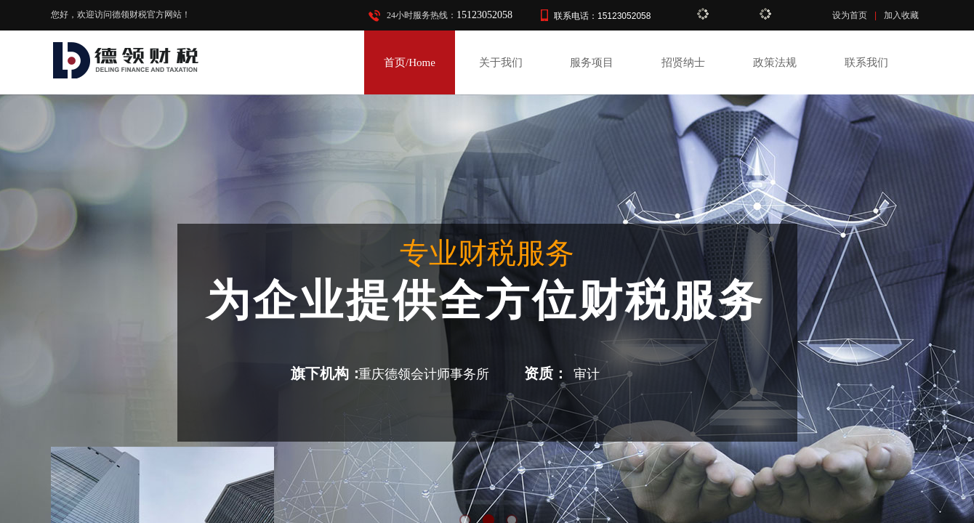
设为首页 (849, 15)
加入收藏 (901, 15)
